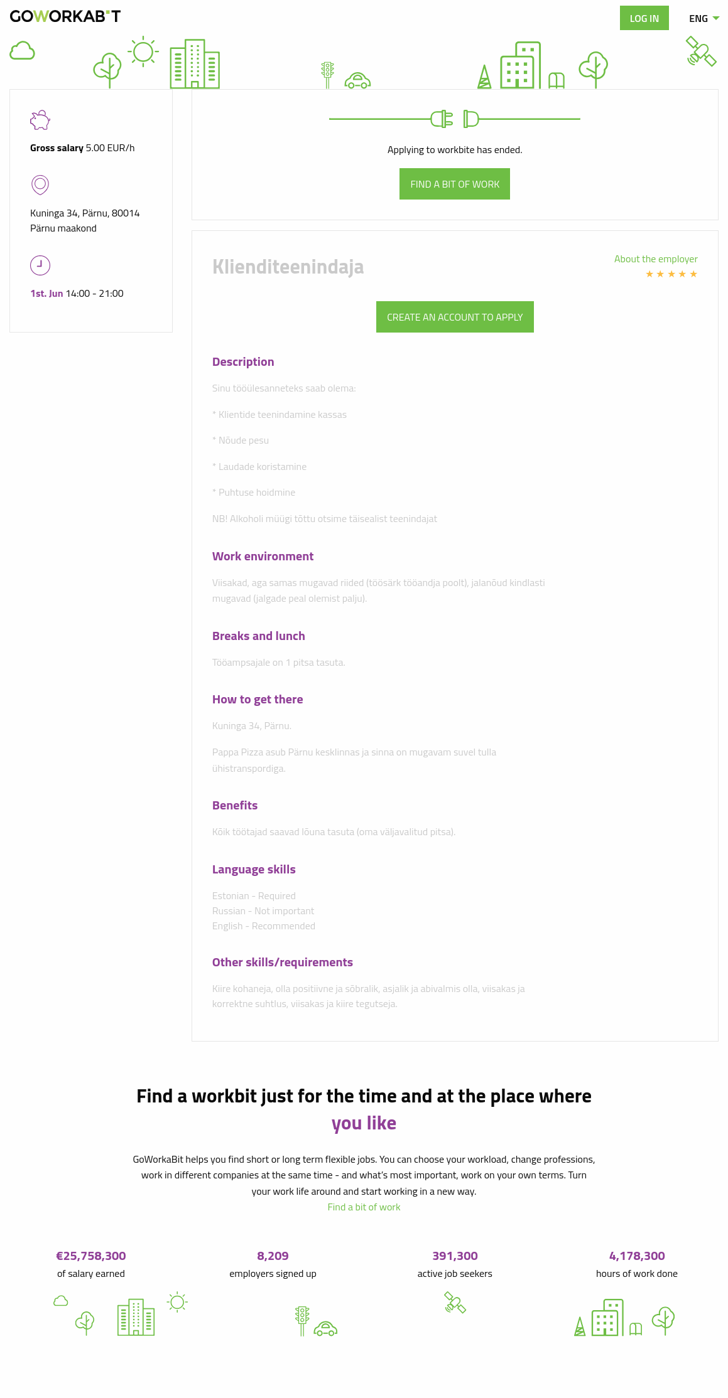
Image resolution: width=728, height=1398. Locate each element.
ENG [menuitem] (698, 18)
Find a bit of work (454, 183)
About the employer (656, 258)
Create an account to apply (455, 316)
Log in (645, 18)
